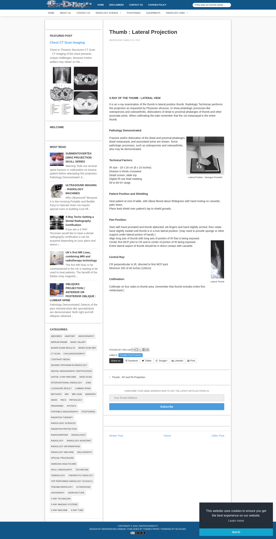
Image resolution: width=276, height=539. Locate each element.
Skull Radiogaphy (61, 470)
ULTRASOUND (83, 487)
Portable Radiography (64, 411)
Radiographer (59, 435)
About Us (65, 13)
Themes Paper (151, 529)
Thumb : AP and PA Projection (128, 377)
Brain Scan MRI (87, 348)
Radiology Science (107, 13)
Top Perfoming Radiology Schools (72, 481)
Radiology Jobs (175, 13)
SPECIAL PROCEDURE (62, 458)
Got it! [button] (236, 532)
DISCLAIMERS (116, 5)
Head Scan (85, 377)
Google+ (163, 360)
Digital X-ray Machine (63, 377)
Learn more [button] (236, 520)
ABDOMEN (56, 336)
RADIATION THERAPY (62, 417)
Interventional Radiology (66, 382)
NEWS (54, 400)
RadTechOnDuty (148, 526)
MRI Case (77, 394)
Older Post (218, 435)
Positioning (134, 13)
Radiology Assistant (79, 440)
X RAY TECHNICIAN (61, 499)
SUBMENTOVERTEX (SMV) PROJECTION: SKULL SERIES (79, 157)
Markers (90, 394)
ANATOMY (70, 336)
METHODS (56, 394)
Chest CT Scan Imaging (67, 42)
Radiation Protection (64, 429)
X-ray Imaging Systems (64, 504)
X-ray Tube (77, 510)
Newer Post (116, 435)
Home (101, 5)
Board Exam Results (63, 348)
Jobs (88, 382)
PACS (63, 400)
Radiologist (78, 435)
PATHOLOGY (75, 400)
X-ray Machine (59, 510)
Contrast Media (60, 359)
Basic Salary (78, 342)
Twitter (148, 360)
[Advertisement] (138, 71)
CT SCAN (55, 353)
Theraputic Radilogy (80, 475)
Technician (82, 470)
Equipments (153, 13)
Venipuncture (76, 493)
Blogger (181, 529)
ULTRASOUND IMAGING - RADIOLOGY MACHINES (81, 189)
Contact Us (136, 5)
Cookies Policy (157, 5)
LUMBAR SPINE (83, 388)
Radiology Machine (62, 452)
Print (192, 360)
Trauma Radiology (62, 487)
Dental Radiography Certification (71, 371)
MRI (67, 394)
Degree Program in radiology (69, 365)
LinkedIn (179, 360)
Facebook (133, 360)
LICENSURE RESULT (61, 388)
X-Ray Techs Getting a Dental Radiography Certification (80, 220)
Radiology (57, 440)
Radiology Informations (65, 446)
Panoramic (57, 406)
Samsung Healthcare (63, 464)
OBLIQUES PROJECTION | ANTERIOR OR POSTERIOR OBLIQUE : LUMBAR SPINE (73, 292)
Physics (71, 406)
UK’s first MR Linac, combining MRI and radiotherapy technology (81, 256)
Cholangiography (74, 353)
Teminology (58, 475)
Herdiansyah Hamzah (114, 529)
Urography (58, 493)
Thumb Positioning (130, 355)
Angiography (86, 336)
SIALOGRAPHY (84, 452)
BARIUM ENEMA (59, 342)
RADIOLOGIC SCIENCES (63, 423)
